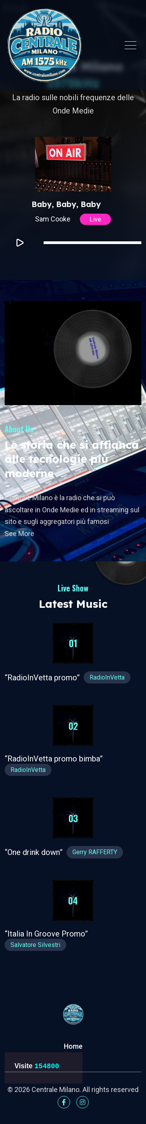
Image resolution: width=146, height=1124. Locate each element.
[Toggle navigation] (130, 45)
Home (73, 1046)
